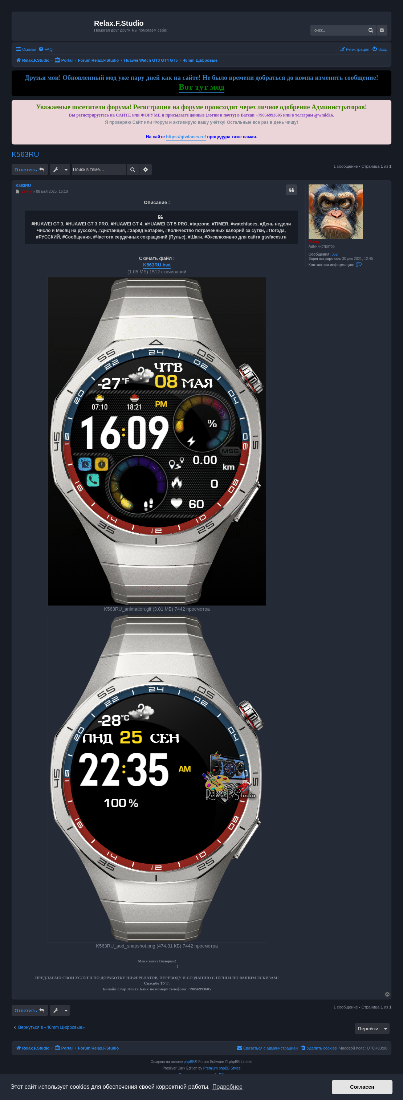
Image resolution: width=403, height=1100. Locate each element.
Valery (314, 242)
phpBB (189, 1062)
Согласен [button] (362, 1087)
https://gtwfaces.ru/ (186, 136)
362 (334, 254)
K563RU (25, 154)
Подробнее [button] (227, 1087)
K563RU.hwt (157, 265)
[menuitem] (45, 49)
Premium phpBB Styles (222, 1068)
